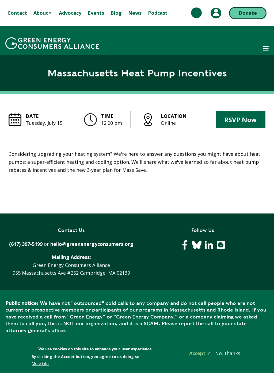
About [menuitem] (40, 13)
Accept (197, 353)
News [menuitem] (135, 13)
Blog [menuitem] (116, 13)
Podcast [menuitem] (158, 13)
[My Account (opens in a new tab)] (216, 13)
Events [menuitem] (96, 13)
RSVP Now (240, 119)
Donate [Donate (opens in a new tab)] (248, 13)
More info (40, 363)
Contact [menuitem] (17, 13)
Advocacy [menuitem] (70, 13)
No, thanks (227, 353)
